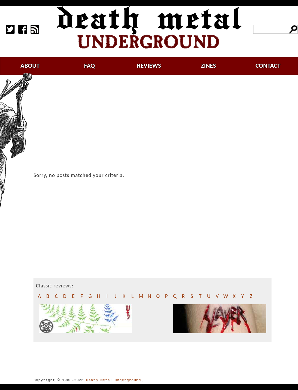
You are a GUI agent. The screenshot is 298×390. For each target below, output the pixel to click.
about (30, 65)
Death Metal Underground (113, 380)
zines (208, 65)
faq (89, 65)
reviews (149, 65)
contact (268, 65)
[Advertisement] (156, 124)
